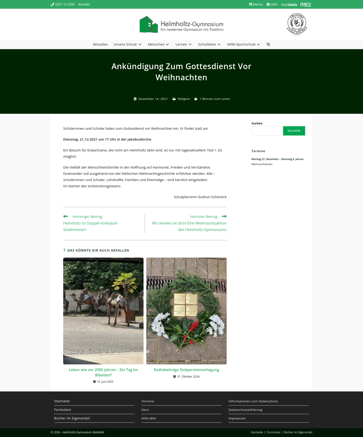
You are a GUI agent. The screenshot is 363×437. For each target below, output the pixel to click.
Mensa (256, 4)
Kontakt (84, 4)
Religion (184, 99)
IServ (145, 410)
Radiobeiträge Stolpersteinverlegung (186, 369)
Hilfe (272, 4)
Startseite (62, 401)
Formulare (62, 409)
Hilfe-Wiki (148, 418)
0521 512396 (65, 4)
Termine (147, 401)
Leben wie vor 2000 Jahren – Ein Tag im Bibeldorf (103, 372)
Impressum (237, 418)
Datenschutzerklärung (245, 410)
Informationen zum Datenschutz (253, 401)
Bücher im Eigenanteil (72, 418)
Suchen (257, 123)
